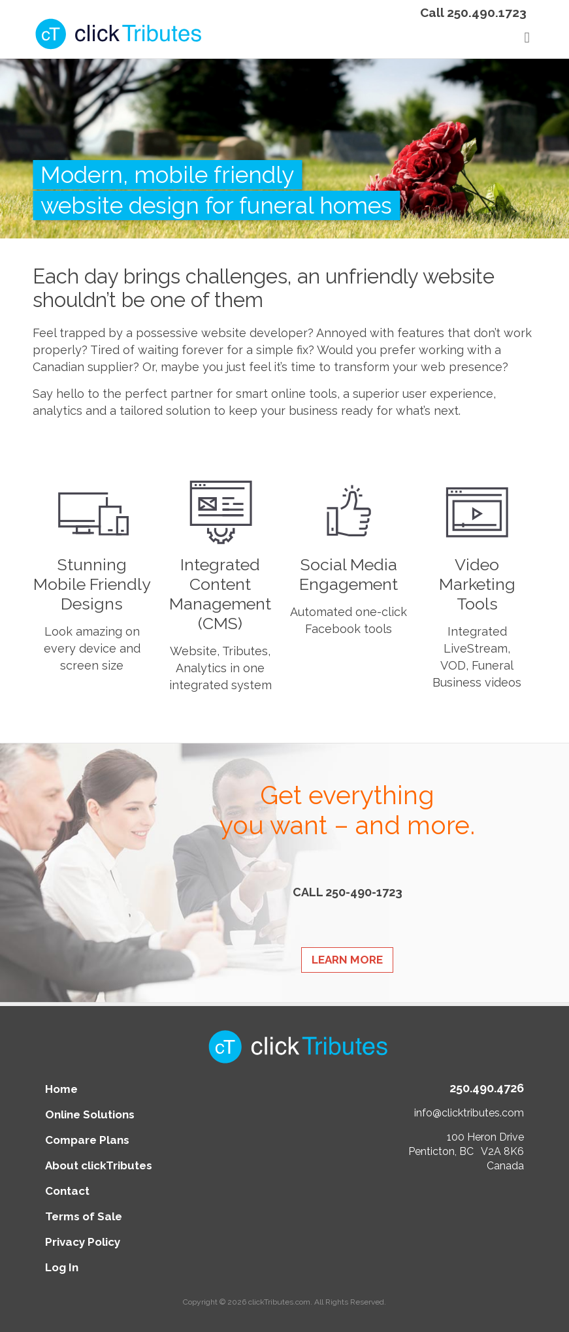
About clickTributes (98, 1165)
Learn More (347, 959)
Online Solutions (90, 1114)
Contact (67, 1190)
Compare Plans (87, 1139)
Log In (61, 1267)
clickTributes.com (279, 1302)
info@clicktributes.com (469, 1113)
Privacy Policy (82, 1241)
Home (61, 1089)
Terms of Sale (83, 1216)
